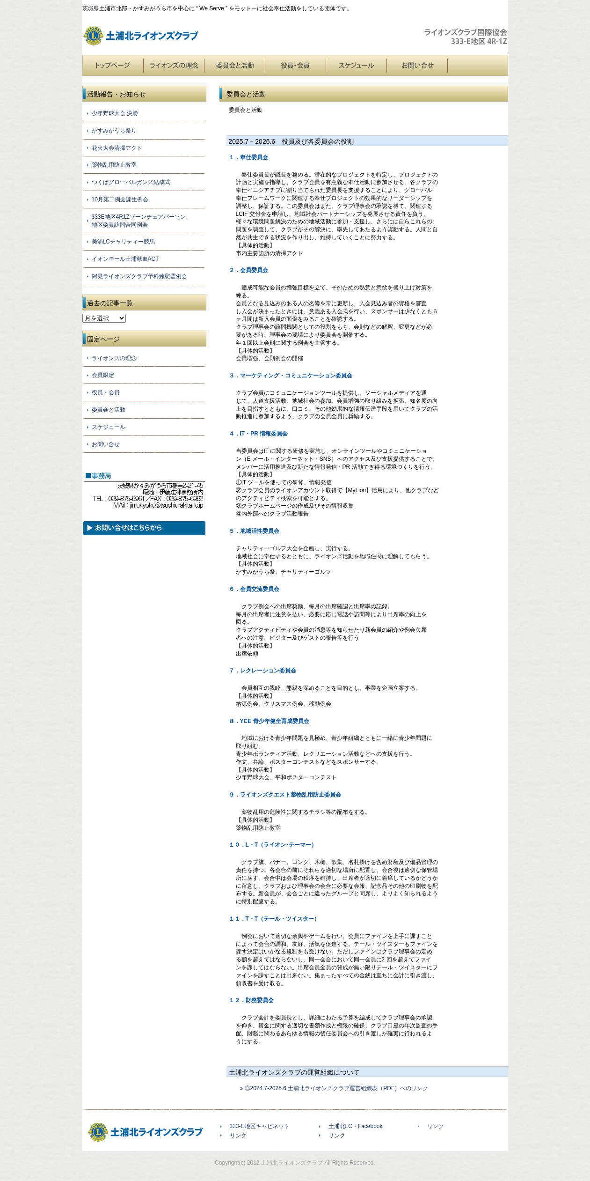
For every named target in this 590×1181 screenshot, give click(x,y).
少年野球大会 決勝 (115, 113)
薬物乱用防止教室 (114, 165)
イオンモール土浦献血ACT (125, 259)
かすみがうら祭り (114, 130)
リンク (238, 1135)
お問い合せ (416, 65)
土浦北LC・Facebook (355, 1126)
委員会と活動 (234, 65)
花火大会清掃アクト (117, 148)
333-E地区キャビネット (260, 1126)
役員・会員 (295, 65)
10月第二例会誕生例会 (120, 199)
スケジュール (356, 65)
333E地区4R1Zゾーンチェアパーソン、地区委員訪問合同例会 (141, 221)
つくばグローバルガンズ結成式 (131, 182)
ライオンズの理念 (173, 65)
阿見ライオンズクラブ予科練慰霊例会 (139, 276)
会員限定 (103, 375)
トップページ (112, 65)
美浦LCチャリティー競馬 (123, 241)
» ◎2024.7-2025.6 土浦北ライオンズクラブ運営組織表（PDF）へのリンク (331, 1088)
